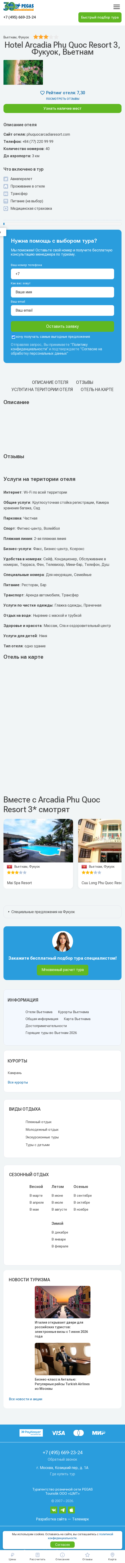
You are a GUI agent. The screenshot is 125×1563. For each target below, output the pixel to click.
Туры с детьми (38, 1145)
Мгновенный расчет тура (63, 970)
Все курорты (18, 1082)
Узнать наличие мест (63, 108)
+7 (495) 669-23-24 (19, 17)
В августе (59, 1209)
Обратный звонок (62, 1459)
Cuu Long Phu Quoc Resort (103, 883)
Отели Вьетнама (39, 1012)
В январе (58, 1239)
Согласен (62, 1545)
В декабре (59, 1232)
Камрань (15, 1073)
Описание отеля (50, 382)
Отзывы (84, 382)
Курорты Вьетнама (73, 1012)
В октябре (82, 1202)
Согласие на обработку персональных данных (56, 351)
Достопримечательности (46, 1026)
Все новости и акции (25, 1399)
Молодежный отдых (42, 1130)
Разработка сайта (51, 1519)
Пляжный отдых (38, 1122)
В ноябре (81, 1209)
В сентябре (83, 1195)
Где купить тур (62, 1474)
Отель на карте (97, 389)
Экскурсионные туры (42, 1137)
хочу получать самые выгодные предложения (51, 337)
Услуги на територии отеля (42, 389)
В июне (57, 1195)
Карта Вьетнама (77, 1019)
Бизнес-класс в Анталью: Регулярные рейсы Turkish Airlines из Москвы (62, 1384)
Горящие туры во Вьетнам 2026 (51, 1033)
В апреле (36, 1202)
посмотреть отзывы (62, 99)
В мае (34, 1209)
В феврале (59, 1246)
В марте (36, 1195)
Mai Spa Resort (19, 883)
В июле (57, 1202)
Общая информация (42, 1019)
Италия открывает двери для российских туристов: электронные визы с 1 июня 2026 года (61, 1329)
